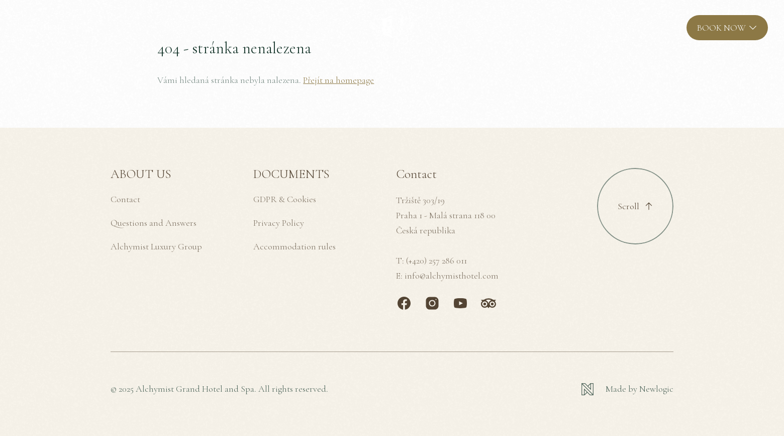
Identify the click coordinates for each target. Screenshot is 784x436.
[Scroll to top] (635, 206)
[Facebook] (404, 303)
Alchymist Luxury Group (156, 246)
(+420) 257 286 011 (436, 260)
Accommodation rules (294, 246)
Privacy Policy (278, 222)
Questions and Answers (154, 222)
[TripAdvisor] (488, 303)
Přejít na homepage (338, 79)
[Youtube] (460, 303)
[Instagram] (432, 303)
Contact (125, 199)
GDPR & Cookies (284, 199)
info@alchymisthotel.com (452, 275)
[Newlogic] (627, 389)
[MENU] (41, 27)
